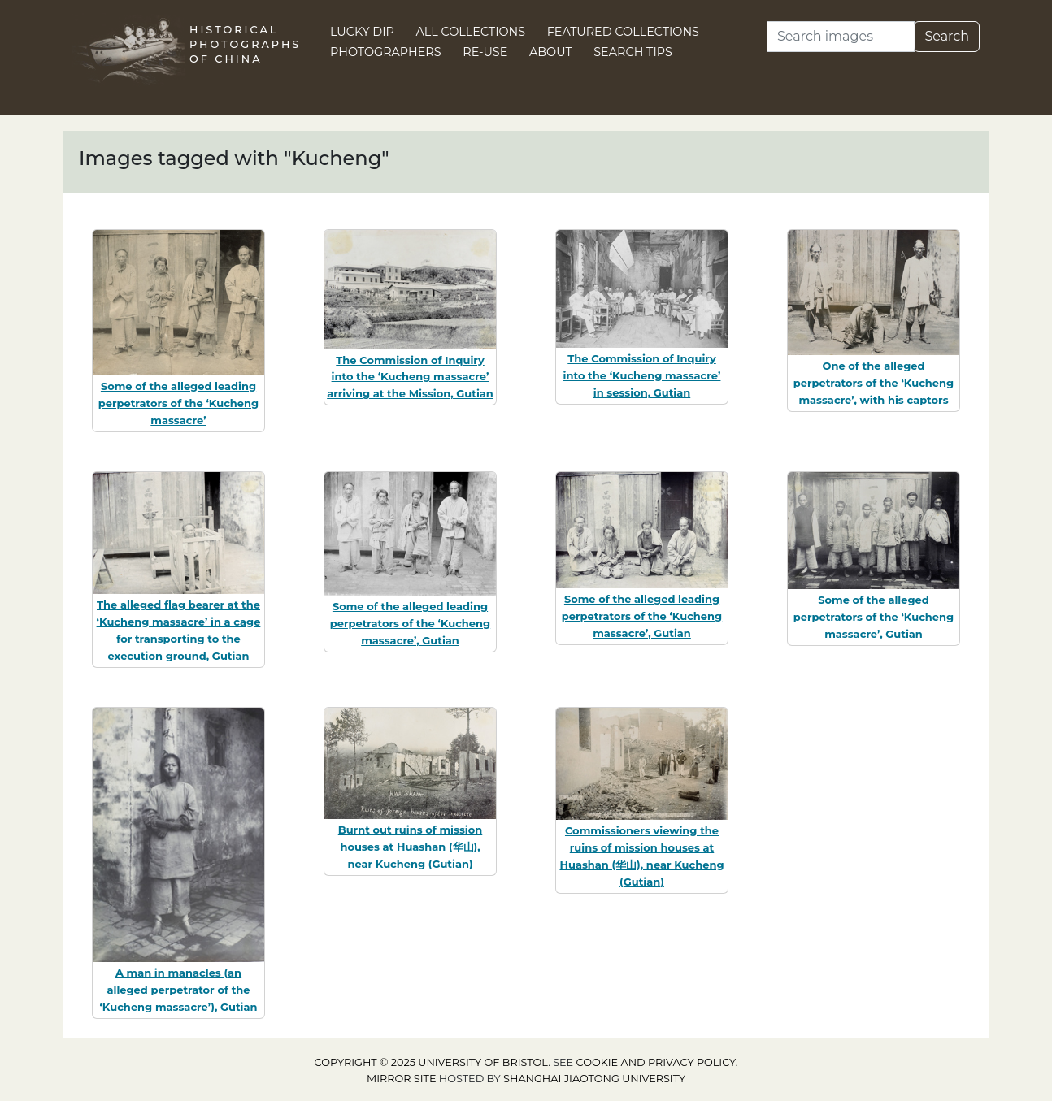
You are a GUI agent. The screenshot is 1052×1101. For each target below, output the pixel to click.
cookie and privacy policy (656, 1062)
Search (946, 36)
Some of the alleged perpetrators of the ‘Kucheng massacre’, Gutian (873, 616)
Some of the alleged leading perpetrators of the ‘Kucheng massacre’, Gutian (410, 623)
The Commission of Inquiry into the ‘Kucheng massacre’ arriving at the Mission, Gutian (410, 377)
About (550, 52)
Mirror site (402, 1079)
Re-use (485, 52)
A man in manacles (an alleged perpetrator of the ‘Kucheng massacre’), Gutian (178, 989)
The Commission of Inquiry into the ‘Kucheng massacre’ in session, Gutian (642, 375)
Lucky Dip (362, 31)
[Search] (841, 36)
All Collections (471, 31)
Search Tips (632, 52)
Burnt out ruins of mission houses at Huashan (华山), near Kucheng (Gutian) (410, 846)
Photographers (385, 52)
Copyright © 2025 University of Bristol (432, 1062)
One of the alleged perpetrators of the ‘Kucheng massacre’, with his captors (873, 382)
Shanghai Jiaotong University (594, 1079)
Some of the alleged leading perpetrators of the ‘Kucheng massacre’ (178, 403)
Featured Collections (623, 31)
